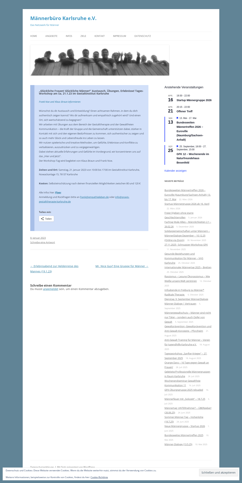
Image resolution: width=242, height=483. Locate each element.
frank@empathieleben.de (94, 197)
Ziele (83, 36)
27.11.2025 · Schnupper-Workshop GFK (186, 244)
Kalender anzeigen (175, 170)
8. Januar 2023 (38, 238)
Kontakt (100, 36)
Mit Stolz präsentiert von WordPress (76, 467)
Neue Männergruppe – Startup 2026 (184, 426)
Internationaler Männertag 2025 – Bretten (187, 267)
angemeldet (50, 289)
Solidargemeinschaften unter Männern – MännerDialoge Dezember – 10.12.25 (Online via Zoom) (187, 235)
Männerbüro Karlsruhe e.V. (63, 18)
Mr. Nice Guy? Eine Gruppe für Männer (121, 266)
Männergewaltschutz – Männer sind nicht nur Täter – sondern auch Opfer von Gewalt (187, 317)
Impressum (119, 36)
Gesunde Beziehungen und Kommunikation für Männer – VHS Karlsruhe (183, 258)
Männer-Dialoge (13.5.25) (178, 444)
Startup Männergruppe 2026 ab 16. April (186, 203)
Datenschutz (142, 36)
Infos (69, 36)
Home (33, 36)
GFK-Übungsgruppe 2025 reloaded (183, 390)
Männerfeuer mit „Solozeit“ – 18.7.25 (184, 399)
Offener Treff (184, 111)
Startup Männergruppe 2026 (194, 100)
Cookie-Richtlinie (99, 477)
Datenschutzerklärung (42, 467)
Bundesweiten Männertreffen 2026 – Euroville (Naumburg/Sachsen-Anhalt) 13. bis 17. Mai (187, 194)
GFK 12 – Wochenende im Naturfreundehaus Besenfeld (193, 158)
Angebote (51, 36)
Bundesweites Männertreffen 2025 (183, 435)
